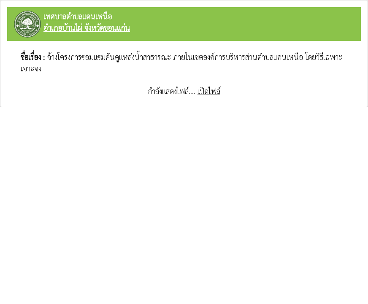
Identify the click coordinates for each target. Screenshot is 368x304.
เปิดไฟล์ (209, 91)
